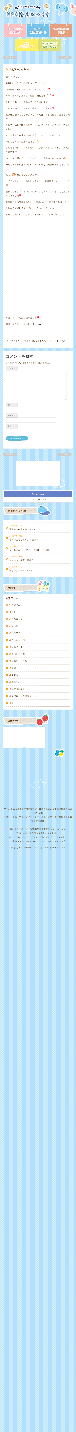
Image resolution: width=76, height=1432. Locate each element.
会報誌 (12, 800)
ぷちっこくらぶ (17, 772)
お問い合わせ (30, 941)
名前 (9, 537)
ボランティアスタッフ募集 (32, 949)
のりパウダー (16, 765)
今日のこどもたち (37, 473)
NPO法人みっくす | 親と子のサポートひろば (27, 13)
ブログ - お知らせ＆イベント (61, 30)
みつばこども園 (17, 786)
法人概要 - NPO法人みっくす (14, 30)
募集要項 (13, 807)
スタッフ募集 (10, 949)
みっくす (22, 473)
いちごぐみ (14, 737)
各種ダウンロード (26, 44)
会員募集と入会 (47, 941)
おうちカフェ (16, 751)
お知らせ (13, 758)
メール (10, 548)
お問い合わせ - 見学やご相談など (49, 44)
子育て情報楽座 (17, 821)
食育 (11, 835)
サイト (10, 558)
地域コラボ (14, 814)
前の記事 (12, 57)
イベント (13, 744)
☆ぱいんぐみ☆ (19, 69)
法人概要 (17, 941)
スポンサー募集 (55, 949)
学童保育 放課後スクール (22, 828)
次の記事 (63, 57)
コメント (11, 500)
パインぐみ (59, 473)
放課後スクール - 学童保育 (38, 30)
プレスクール (16, 779)
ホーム (7, 941)
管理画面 (40, 953)
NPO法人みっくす (38, 631)
